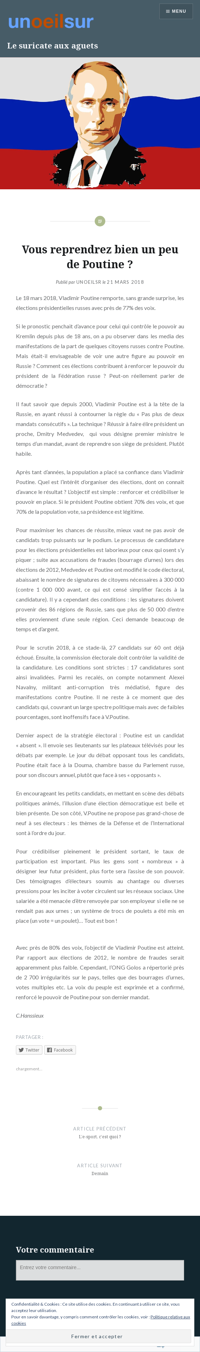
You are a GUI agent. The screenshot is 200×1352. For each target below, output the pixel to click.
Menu (179, 11)
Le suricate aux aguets (52, 45)
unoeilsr (88, 282)
